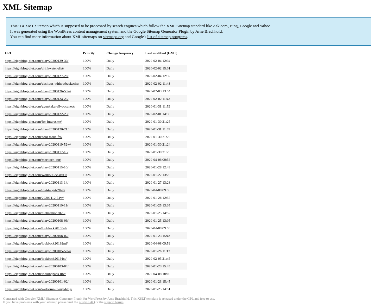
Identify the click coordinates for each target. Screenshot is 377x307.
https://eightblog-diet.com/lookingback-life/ (35, 274)
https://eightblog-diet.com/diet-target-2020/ (35, 190)
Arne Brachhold (208, 31)
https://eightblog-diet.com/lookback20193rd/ (36, 228)
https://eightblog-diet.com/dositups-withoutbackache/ (42, 83)
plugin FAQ (87, 302)
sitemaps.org (113, 36)
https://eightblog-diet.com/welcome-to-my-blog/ (38, 289)
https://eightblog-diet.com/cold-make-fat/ (33, 137)
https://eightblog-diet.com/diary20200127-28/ (36, 76)
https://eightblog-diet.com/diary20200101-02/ (36, 281)
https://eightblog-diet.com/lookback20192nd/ (36, 243)
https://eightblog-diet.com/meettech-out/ (33, 159)
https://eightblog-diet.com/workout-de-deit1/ (36, 175)
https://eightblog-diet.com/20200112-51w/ (34, 197)
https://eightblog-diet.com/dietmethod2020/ (35, 213)
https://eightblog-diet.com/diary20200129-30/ (36, 60)
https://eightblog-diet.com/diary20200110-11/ (36, 205)
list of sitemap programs (167, 36)
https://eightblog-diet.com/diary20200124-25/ (36, 99)
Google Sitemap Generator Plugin (162, 31)
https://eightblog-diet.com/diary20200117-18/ (36, 152)
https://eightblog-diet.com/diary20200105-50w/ (38, 251)
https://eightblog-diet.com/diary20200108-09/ (36, 220)
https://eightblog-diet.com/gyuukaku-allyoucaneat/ (40, 106)
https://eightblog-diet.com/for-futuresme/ (33, 121)
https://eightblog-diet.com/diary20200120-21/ (36, 129)
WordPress (63, 31)
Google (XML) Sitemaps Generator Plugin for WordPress (64, 298)
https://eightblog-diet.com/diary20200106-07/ (36, 236)
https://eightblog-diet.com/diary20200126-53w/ (38, 91)
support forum (113, 302)
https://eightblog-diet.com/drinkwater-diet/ (34, 68)
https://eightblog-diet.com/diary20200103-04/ (36, 266)
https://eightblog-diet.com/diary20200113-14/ (36, 182)
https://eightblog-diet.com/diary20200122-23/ (36, 114)
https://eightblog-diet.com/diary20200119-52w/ (38, 144)
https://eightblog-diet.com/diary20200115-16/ (36, 167)
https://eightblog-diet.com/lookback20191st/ (35, 258)
